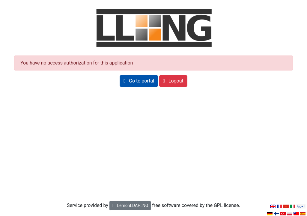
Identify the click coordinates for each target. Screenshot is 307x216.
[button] (139, 81)
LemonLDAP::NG (130, 205)
